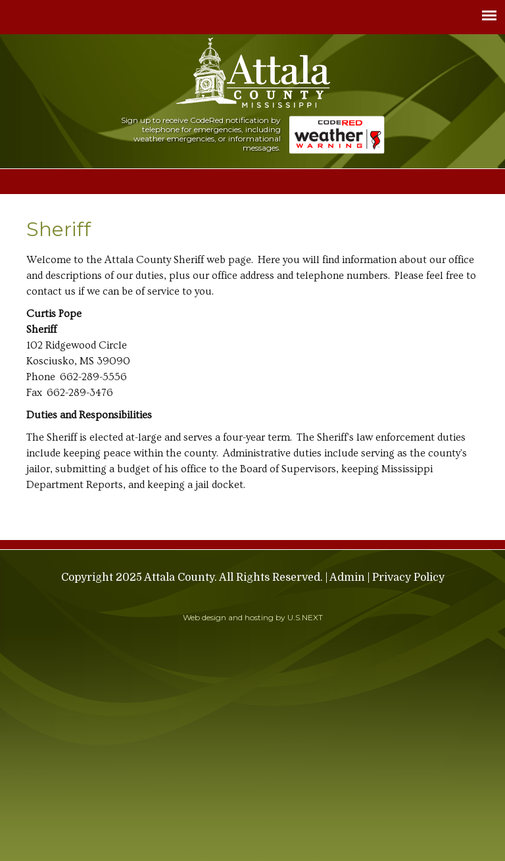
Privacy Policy (408, 577)
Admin (347, 577)
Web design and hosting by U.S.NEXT (253, 617)
